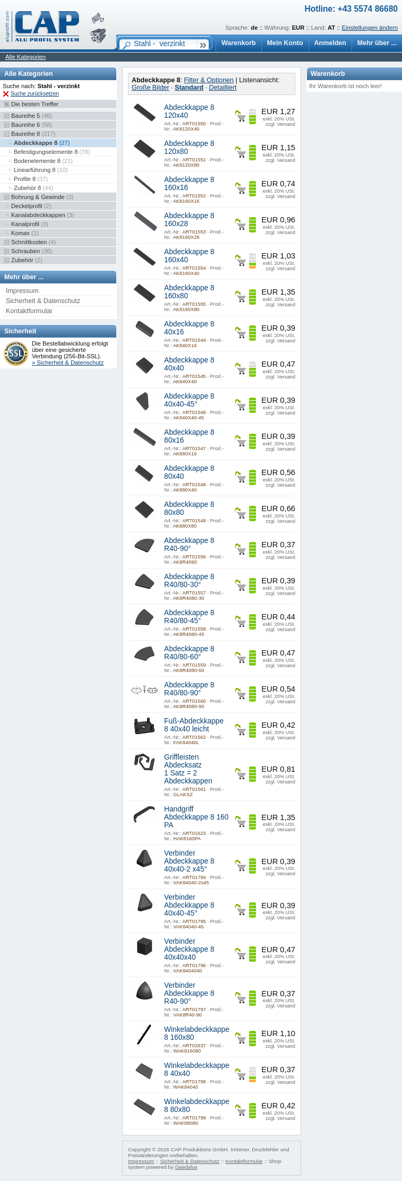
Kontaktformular (29, 311)
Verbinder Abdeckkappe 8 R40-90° (189, 993)
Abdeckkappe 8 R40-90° (189, 545)
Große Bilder (150, 87)
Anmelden (330, 43)
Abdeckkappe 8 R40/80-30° (189, 581)
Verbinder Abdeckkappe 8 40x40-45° (189, 905)
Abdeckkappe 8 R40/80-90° (189, 689)
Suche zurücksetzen (35, 94)
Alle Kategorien (25, 57)
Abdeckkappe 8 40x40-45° (189, 400)
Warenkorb (238, 43)
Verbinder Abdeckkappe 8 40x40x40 (189, 949)
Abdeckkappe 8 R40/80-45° (189, 617)
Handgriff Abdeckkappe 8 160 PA (196, 817)
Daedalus (186, 1167)
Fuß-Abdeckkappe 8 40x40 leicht (194, 725)
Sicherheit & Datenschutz (43, 301)
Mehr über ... (377, 43)
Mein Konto (285, 43)
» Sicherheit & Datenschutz (68, 362)
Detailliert (223, 87)
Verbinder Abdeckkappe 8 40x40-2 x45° (189, 861)
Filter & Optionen (209, 80)
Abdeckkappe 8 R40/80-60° (189, 653)
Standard (189, 87)
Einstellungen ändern (370, 27)
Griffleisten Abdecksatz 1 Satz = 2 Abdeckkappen (188, 769)
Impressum (22, 291)
